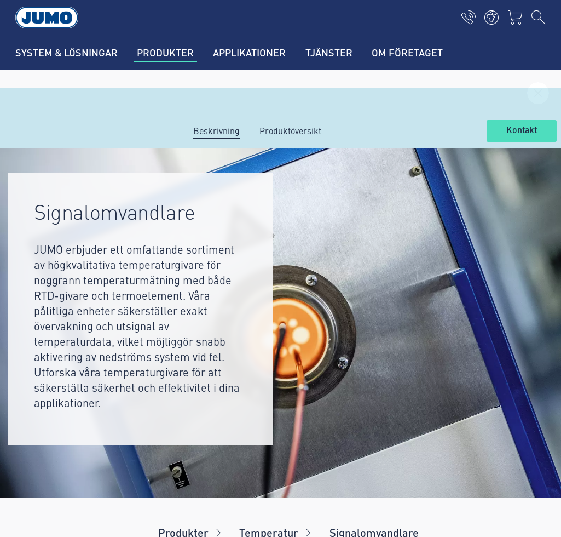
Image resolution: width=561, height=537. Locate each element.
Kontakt (521, 130)
